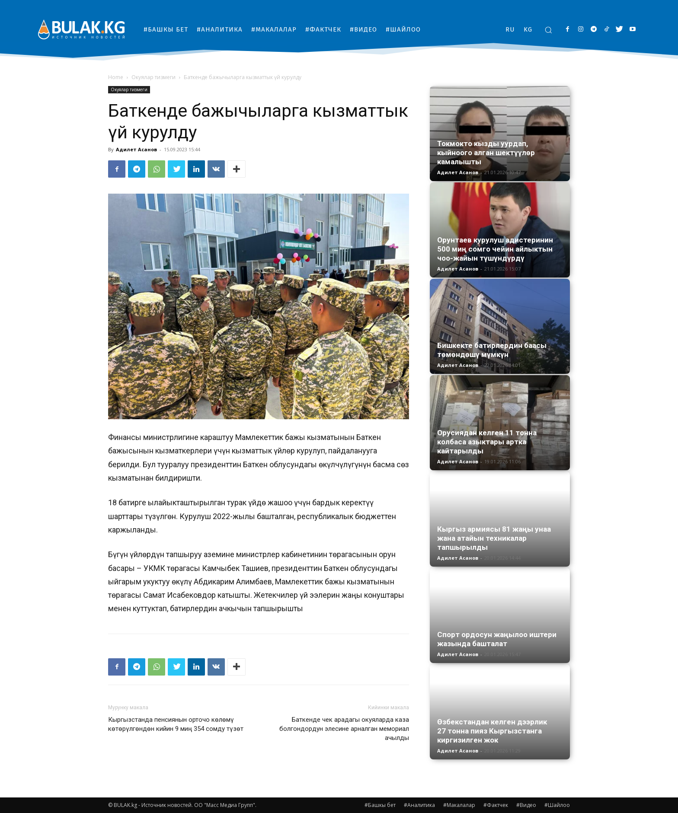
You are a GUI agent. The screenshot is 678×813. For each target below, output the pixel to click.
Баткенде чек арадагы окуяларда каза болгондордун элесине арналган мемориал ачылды (344, 729)
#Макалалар (459, 805)
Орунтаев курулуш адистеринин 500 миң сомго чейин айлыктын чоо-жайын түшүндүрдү (495, 249)
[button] (548, 29)
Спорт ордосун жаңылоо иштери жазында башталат (496, 639)
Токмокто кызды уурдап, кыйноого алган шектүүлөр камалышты (486, 152)
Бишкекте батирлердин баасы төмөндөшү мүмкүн (492, 350)
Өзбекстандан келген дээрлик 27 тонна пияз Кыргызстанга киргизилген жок (492, 730)
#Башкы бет (380, 805)
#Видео (526, 805)
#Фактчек (495, 805)
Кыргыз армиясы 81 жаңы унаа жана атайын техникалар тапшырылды (494, 538)
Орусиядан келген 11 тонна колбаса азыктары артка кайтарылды (487, 441)
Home (115, 77)
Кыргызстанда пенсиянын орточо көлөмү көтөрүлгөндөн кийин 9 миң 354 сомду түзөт (175, 724)
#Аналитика (419, 805)
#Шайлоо (557, 805)
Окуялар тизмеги (153, 77)
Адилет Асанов (136, 149)
